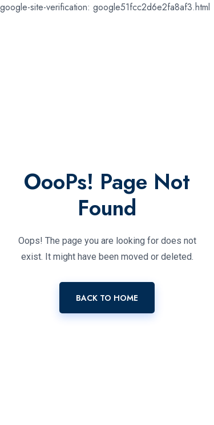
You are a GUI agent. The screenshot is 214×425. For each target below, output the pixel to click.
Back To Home (107, 298)
